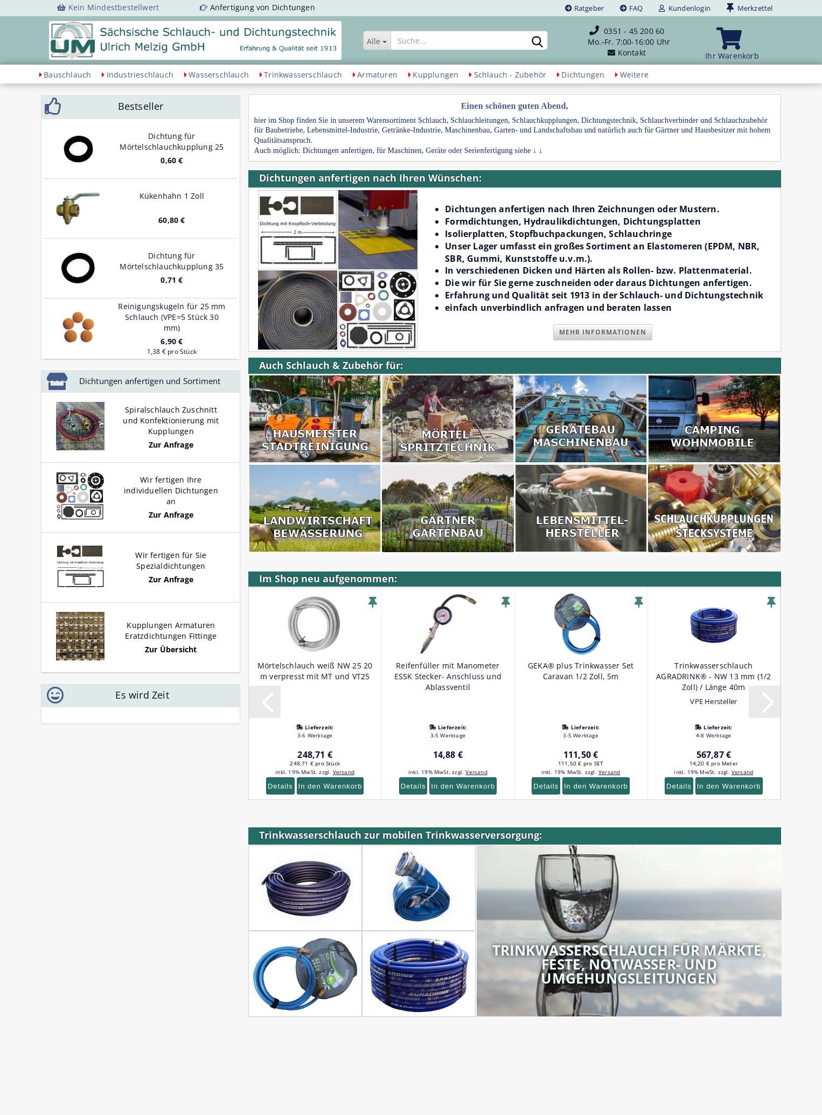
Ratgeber (584, 8)
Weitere (634, 74)
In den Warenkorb (330, 786)
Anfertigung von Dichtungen (262, 7)
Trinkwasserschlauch (303, 74)
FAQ (631, 8)
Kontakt (632, 52)
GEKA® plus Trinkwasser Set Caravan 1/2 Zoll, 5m (580, 670)
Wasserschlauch (219, 74)
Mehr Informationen (602, 332)
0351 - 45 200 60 (634, 31)
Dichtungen (582, 74)
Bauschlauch (67, 74)
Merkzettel (750, 8)
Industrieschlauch (140, 74)
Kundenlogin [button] (684, 8)
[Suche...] (377, 40)
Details (280, 786)
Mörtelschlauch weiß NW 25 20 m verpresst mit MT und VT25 (315, 670)
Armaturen (377, 74)
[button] (264, 702)
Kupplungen (435, 74)
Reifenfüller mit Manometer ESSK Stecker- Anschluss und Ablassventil (447, 676)
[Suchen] (537, 41)
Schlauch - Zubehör (510, 74)
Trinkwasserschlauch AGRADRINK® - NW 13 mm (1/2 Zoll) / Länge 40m (713, 676)
